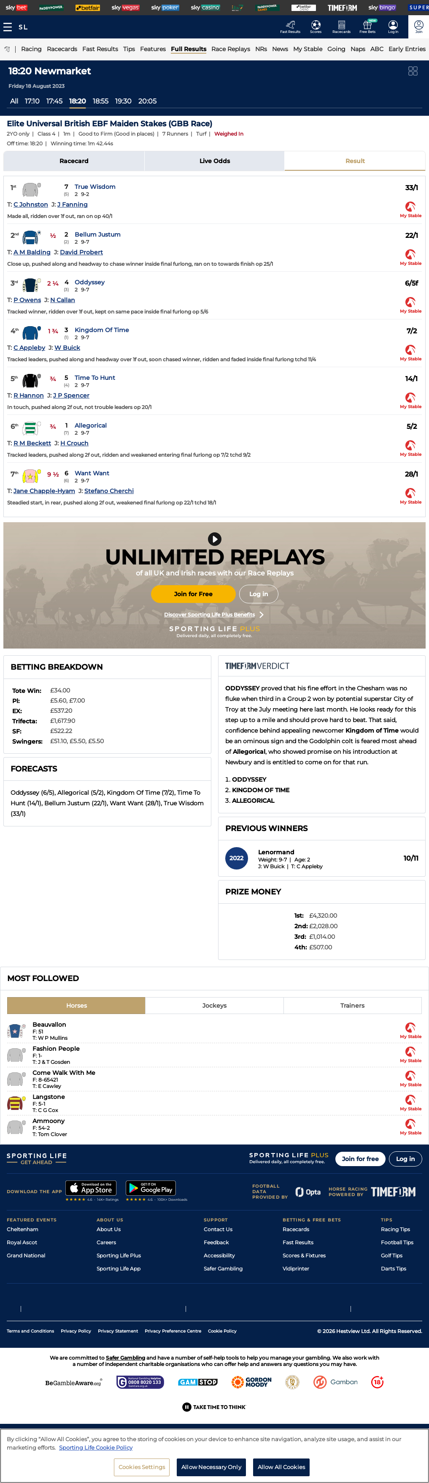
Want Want (92, 473)
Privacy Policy (76, 1369)
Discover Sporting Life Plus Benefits (214, 614)
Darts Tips (393, 1268)
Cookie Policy (222, 1369)
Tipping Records (401, 1295)
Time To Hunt (95, 378)
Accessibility (219, 1255)
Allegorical (91, 425)
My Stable (295, 1282)
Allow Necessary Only (211, 1471)
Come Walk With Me (63, 1073)
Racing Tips (395, 1229)
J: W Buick (271, 866)
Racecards (296, 1229)
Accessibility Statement (126, 1282)
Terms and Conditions (30, 1369)
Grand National (26, 1255)
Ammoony (48, 1121)
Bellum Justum (98, 234)
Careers (106, 1242)
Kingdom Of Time (102, 330)
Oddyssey (90, 282)
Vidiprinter (296, 1268)
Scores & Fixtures (304, 1255)
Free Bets (295, 1295)
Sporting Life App (118, 1268)
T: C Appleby (307, 866)
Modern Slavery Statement (130, 1295)
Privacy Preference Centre (173, 1369)
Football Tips (397, 1242)
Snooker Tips (397, 1282)
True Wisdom (95, 187)
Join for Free (193, 594)
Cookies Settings (142, 1471)
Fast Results (298, 1242)
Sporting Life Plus (119, 1255)
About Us (109, 1229)
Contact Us (218, 1229)
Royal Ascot (22, 1242)
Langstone (48, 1097)
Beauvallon (49, 1024)
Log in (258, 594)
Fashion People (56, 1048)
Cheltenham (22, 1229)
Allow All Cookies (281, 1471)
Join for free (360, 1159)
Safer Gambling (223, 1268)
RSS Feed (108, 1308)
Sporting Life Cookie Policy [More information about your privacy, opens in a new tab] (95, 1451)
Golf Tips (391, 1255)
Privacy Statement (118, 1369)
